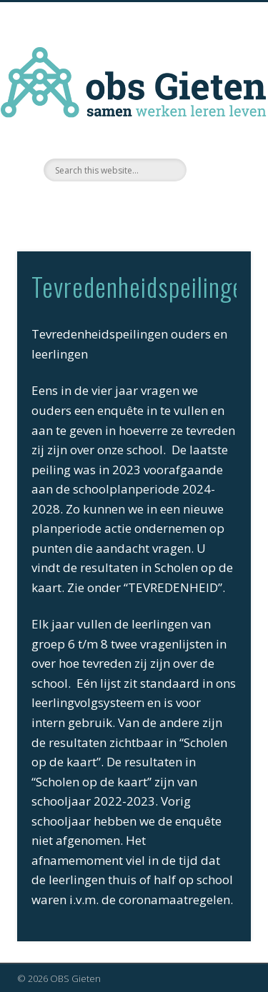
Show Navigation (216, 127)
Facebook (132, 205)
